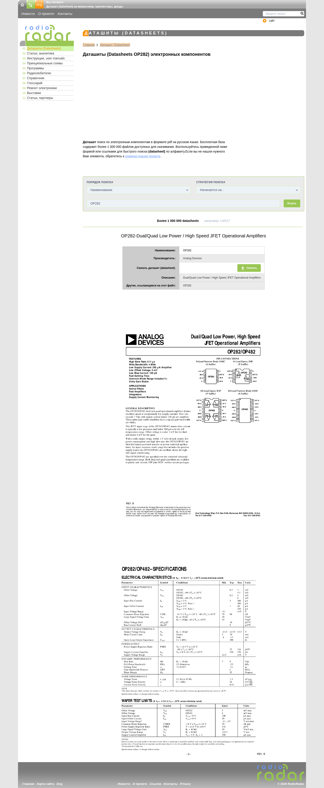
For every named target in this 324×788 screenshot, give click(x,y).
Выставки (34, 93)
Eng (59, 784)
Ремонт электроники (42, 88)
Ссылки (155, 784)
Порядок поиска (100, 182)
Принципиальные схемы (45, 63)
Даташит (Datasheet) (115, 45)
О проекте (46, 14)
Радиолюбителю (39, 73)
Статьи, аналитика (40, 53)
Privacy (185, 784)
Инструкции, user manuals (46, 58)
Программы (35, 68)
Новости (28, 14)
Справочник (35, 78)
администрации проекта (142, 156)
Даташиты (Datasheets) (44, 48)
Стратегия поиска (210, 182)
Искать (292, 203)
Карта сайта (45, 784)
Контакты (65, 14)
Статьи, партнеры (40, 98)
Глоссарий (34, 83)
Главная (89, 45)
